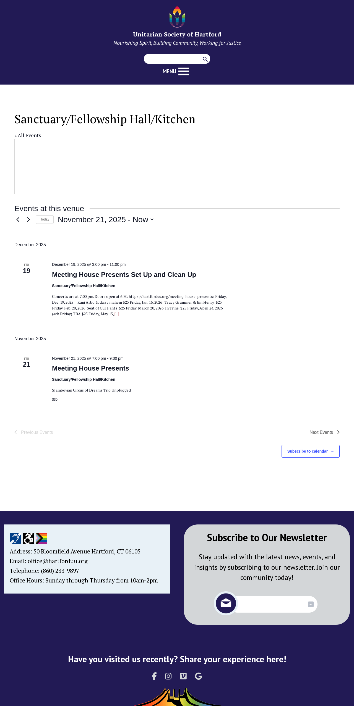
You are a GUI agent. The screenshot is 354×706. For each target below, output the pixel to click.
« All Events (27, 135)
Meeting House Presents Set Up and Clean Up (124, 274)
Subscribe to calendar (307, 451)
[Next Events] (28, 219)
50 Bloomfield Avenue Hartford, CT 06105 (86, 551)
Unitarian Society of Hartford (177, 34)
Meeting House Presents (90, 368)
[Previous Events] (17, 219)
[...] (116, 313)
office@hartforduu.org (58, 561)
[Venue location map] (95, 166)
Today (44, 219)
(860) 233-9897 (60, 570)
